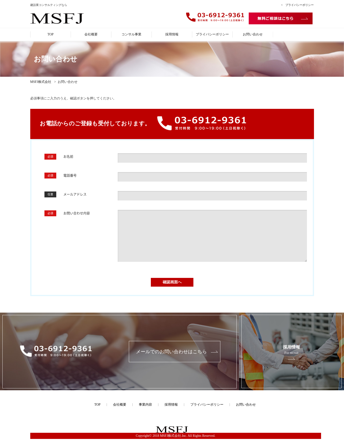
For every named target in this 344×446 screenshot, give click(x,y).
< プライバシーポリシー (297, 5)
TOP (50, 34)
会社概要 (91, 34)
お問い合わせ (253, 34)
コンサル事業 (131, 34)
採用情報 (172, 34)
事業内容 (145, 404)
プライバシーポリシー (212, 34)
